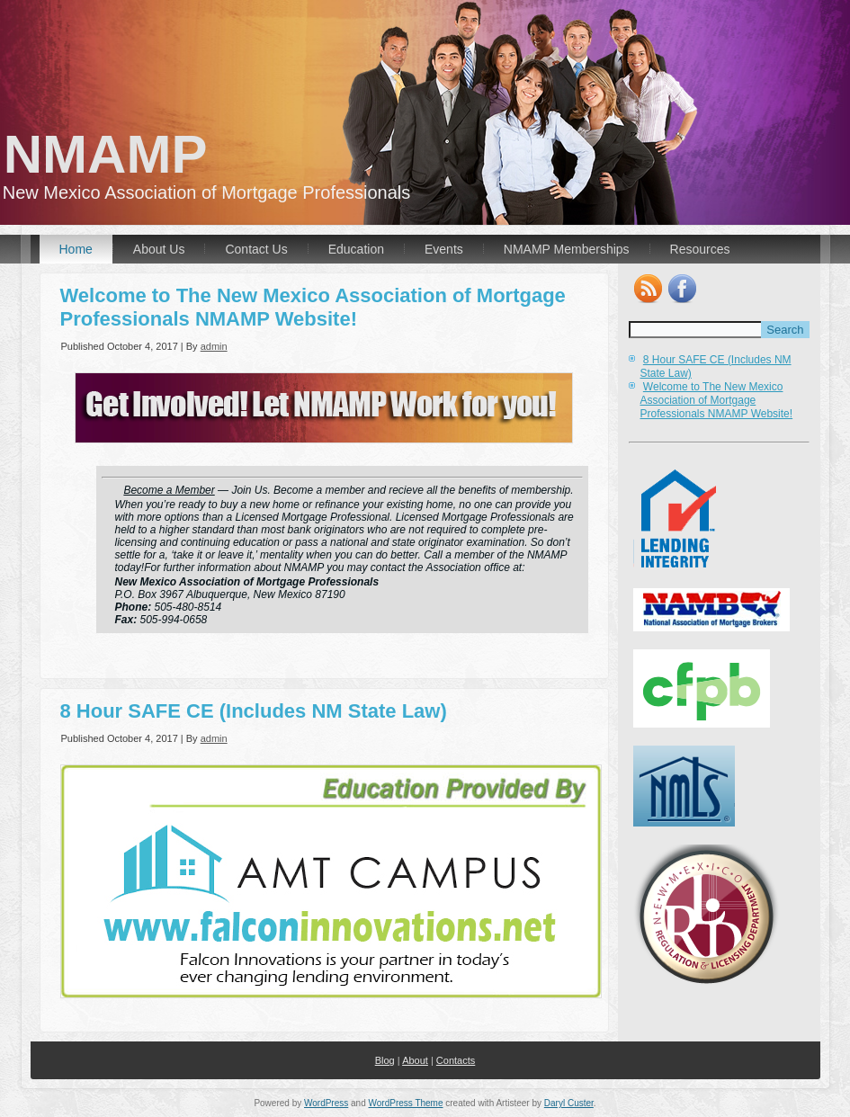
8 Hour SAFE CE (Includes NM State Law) (253, 711)
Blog (385, 1060)
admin (214, 346)
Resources (700, 249)
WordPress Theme (406, 1103)
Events (444, 249)
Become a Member (168, 490)
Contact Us (256, 249)
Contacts (455, 1060)
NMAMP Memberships (567, 249)
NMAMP (125, 154)
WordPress (326, 1103)
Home (76, 249)
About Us (159, 249)
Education (356, 249)
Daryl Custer (569, 1103)
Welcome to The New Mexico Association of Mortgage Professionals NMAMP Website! (313, 307)
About (415, 1060)
